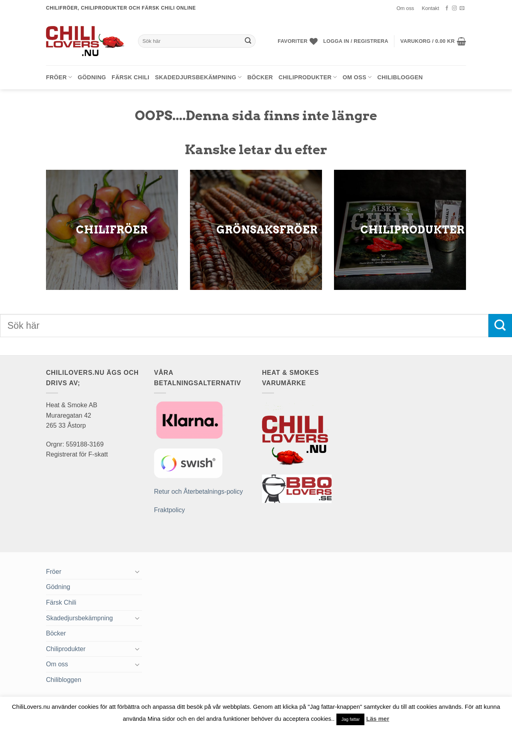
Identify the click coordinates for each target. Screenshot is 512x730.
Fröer (59, 77)
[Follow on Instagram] (454, 8)
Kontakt (430, 8)
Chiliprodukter (307, 77)
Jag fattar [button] (350, 719)
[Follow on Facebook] (446, 8)
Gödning (92, 77)
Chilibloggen (400, 77)
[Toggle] (137, 571)
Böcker (260, 77)
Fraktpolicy (169, 510)
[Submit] (248, 41)
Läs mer (378, 718)
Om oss (405, 8)
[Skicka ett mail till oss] (462, 8)
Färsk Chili (130, 77)
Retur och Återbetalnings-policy (198, 491)
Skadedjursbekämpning (198, 77)
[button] (355, 41)
